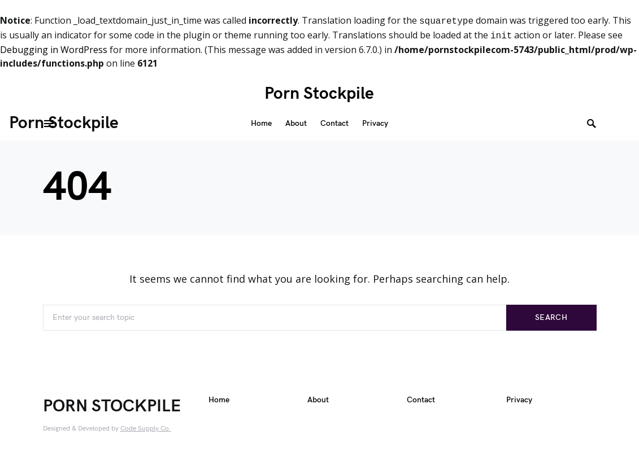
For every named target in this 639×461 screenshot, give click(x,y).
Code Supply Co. (145, 428)
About (318, 401)
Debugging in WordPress (53, 49)
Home (218, 401)
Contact (421, 401)
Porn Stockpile (319, 94)
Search (551, 317)
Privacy (519, 401)
